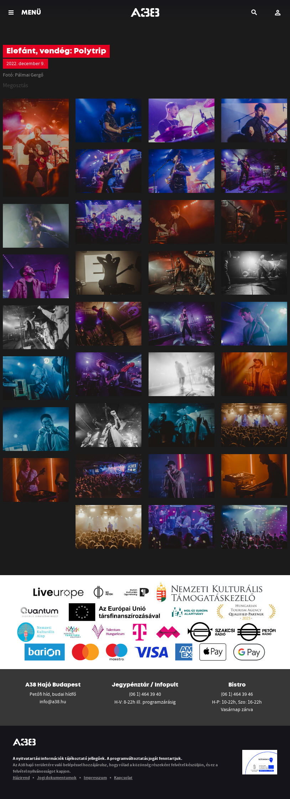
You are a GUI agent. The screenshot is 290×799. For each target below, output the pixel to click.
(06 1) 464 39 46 (237, 694)
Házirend (21, 777)
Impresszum (95, 777)
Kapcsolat (123, 777)
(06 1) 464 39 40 (145, 694)
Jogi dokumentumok (57, 777)
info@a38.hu (53, 701)
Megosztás (15, 85)
